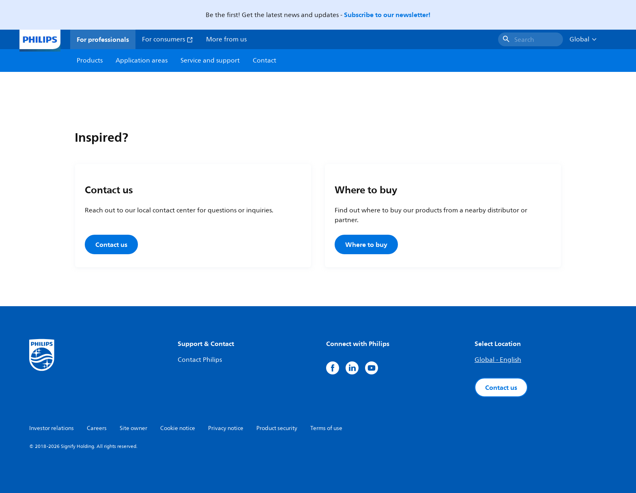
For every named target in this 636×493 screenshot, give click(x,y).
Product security (276, 428)
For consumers (167, 39)
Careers (97, 428)
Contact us (111, 244)
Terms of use (326, 428)
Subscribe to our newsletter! (387, 14)
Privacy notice (225, 428)
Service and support (210, 60)
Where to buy (366, 244)
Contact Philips (200, 360)
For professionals (103, 39)
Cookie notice (177, 428)
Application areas (142, 60)
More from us (226, 39)
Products (90, 60)
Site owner (133, 428)
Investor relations (51, 428)
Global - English (498, 360)
